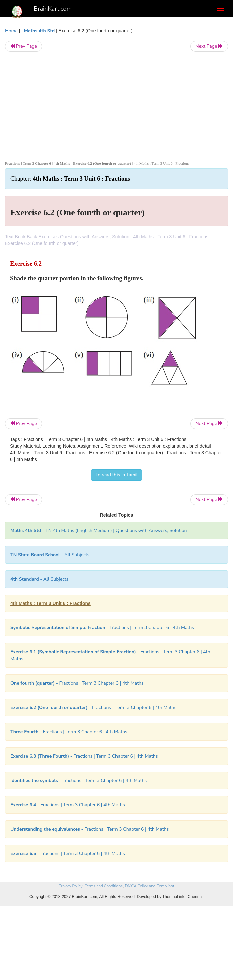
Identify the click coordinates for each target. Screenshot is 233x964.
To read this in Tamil (116, 475)
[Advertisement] (116, 105)
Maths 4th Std (39, 31)
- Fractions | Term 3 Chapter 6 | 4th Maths (102, 627)
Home (11, 31)
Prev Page (23, 46)
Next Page (209, 46)
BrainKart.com (53, 9)
